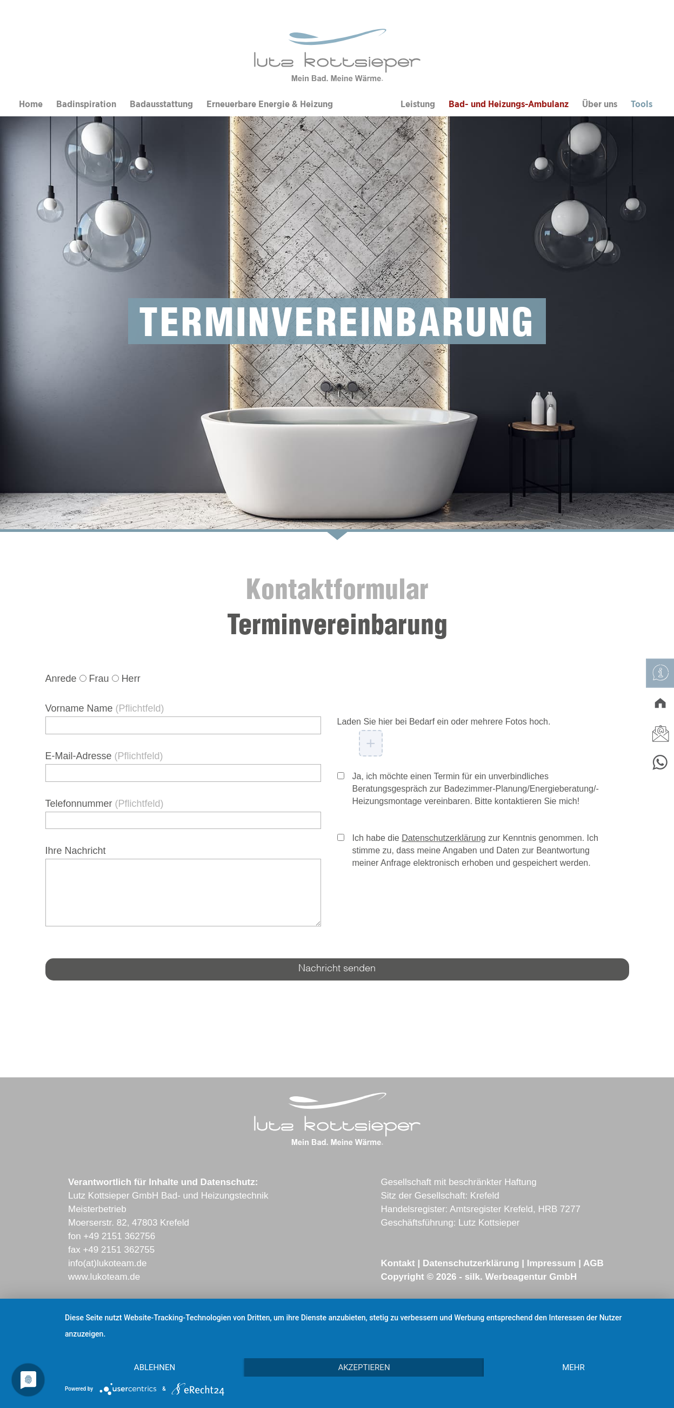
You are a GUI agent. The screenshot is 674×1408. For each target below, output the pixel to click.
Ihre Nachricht (75, 850)
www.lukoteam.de (104, 1277)
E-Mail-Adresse (104, 756)
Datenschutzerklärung (444, 838)
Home (31, 104)
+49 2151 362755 (119, 1250)
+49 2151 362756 (119, 1236)
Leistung (418, 104)
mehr (573, 1367)
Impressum (551, 1263)
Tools (641, 104)
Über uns (599, 104)
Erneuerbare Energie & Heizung (269, 104)
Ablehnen (154, 1367)
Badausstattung (161, 104)
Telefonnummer (104, 803)
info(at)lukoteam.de (107, 1263)
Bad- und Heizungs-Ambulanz (509, 104)
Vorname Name (104, 708)
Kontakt (398, 1263)
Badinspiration (86, 104)
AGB (593, 1263)
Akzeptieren (364, 1367)
